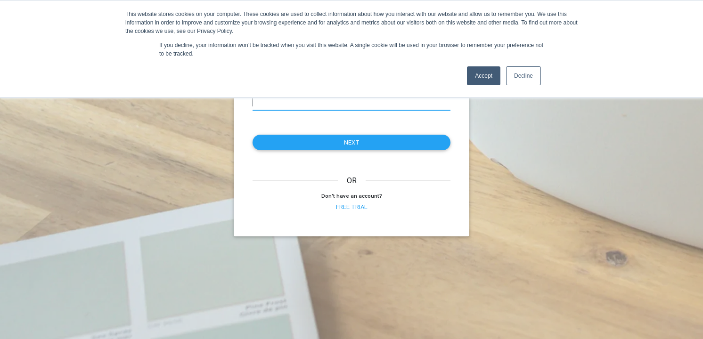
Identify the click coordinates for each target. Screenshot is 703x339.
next (352, 142)
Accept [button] (483, 76)
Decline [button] (523, 76)
